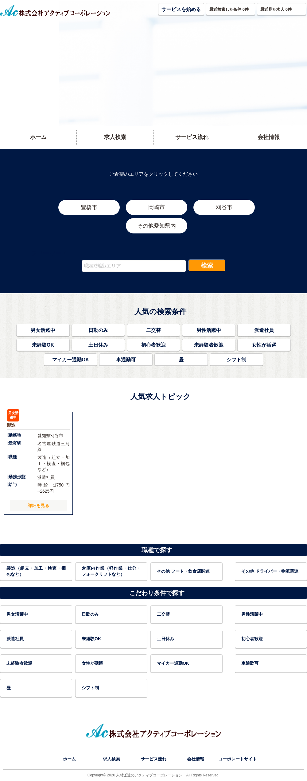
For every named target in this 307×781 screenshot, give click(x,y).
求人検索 (111, 758)
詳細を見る (38, 505)
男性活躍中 (208, 330)
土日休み (98, 345)
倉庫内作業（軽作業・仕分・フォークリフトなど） (111, 571)
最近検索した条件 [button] (229, 9)
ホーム (69, 758)
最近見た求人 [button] (276, 9)
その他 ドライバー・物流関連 (269, 571)
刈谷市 (224, 207)
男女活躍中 (43, 330)
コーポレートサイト (237, 758)
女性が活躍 (264, 345)
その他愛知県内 (156, 226)
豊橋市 (89, 207)
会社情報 (195, 758)
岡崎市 (156, 207)
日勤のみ (98, 330)
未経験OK (43, 345)
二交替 (153, 330)
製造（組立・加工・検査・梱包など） (36, 571)
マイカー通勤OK (70, 359)
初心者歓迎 (153, 345)
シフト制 (236, 359)
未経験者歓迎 (208, 345)
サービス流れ (153, 758)
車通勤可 (126, 359)
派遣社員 (264, 330)
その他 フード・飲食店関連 (183, 571)
